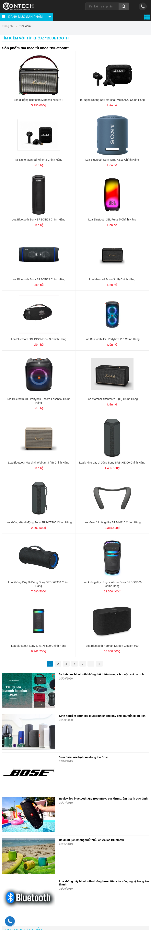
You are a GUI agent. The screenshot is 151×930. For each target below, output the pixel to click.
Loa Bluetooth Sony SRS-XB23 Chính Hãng (38, 219)
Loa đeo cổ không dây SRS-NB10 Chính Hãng (112, 522)
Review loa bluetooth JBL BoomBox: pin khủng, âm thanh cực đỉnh (103, 798)
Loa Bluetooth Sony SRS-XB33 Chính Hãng (38, 279)
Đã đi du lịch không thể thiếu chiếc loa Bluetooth (91, 840)
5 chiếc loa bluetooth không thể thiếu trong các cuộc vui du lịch (101, 674)
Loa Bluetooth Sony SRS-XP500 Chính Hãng (38, 645)
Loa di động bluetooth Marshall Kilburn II (38, 99)
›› (99, 663)
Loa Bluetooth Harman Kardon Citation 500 (112, 645)
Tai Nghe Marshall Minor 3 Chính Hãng (38, 159)
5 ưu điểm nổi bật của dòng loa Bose (84, 757)
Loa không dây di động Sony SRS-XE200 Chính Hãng (39, 522)
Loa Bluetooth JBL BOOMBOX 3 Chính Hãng (38, 339)
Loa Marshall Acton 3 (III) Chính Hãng (112, 279)
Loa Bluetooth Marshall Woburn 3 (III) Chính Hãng (38, 462)
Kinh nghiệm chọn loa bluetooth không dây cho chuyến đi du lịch (102, 715)
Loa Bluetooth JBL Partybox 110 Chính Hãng (112, 339)
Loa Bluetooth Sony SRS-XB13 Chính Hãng (112, 159)
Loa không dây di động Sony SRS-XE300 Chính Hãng (112, 462)
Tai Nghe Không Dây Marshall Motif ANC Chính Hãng (112, 99)
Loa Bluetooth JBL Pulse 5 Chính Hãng (112, 219)
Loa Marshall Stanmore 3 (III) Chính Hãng (112, 399)
